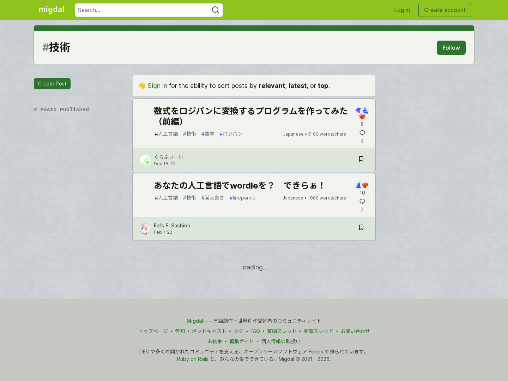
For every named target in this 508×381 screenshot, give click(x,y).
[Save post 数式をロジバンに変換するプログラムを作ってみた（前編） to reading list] (361, 160)
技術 (189, 133)
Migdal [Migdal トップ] (195, 321)
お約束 (214, 341)
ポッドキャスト (209, 331)
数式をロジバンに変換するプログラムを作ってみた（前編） (251, 116)
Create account (445, 9)
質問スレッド (282, 331)
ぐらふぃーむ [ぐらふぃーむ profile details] (168, 157)
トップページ (153, 331)
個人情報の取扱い (281, 341)
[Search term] (149, 10)
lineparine (243, 197)
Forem (316, 352)
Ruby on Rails (192, 359)
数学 (207, 133)
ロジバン (231, 133)
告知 (180, 331)
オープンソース (261, 352)
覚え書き (212, 197)
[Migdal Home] (51, 10)
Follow (451, 47)
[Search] (215, 10)
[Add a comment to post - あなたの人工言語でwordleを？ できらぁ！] (362, 188)
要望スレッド (318, 331)
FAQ (255, 331)
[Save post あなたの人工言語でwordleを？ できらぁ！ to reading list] (361, 228)
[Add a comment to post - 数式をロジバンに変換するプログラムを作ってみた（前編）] (362, 117)
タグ (238, 331)
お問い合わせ (355, 331)
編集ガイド (241, 341)
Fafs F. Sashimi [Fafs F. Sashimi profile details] (172, 225)
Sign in (157, 85)
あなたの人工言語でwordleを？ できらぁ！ (240, 185)
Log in (402, 9)
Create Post (52, 84)
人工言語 (166, 133)
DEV (144, 352)
